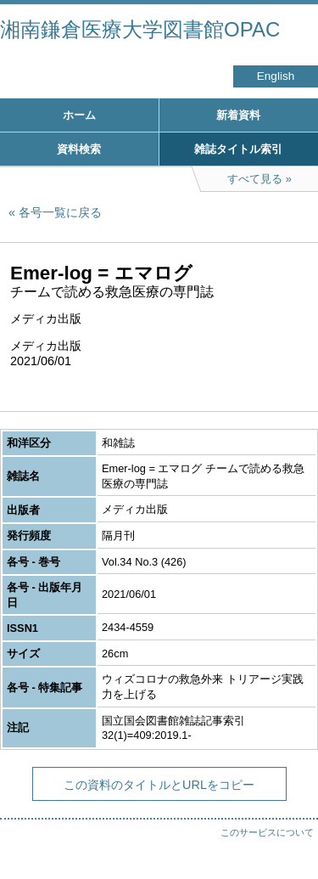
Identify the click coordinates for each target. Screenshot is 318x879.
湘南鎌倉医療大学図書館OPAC (140, 29)
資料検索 (79, 149)
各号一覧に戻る (60, 212)
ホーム (79, 115)
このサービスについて (267, 832)
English (276, 76)
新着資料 (238, 115)
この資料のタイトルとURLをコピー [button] (159, 785)
